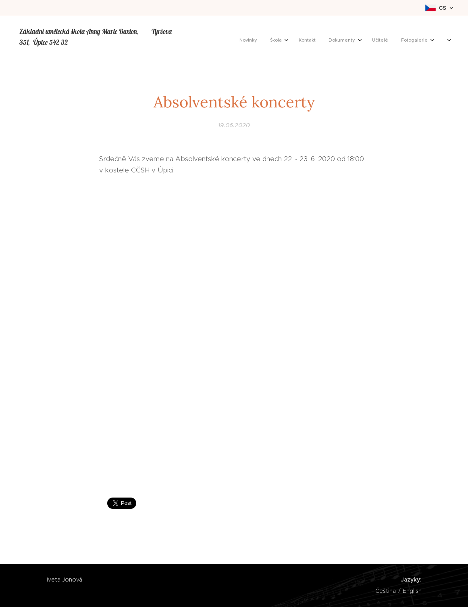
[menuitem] (366, 41)
